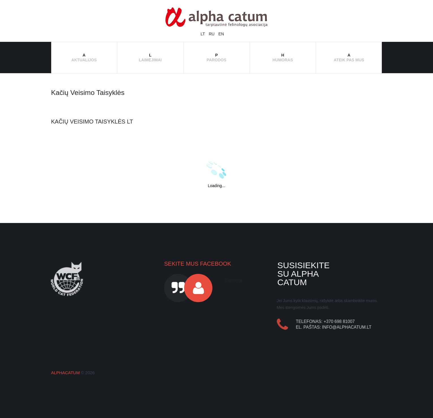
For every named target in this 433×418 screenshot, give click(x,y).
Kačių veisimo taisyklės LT (92, 121)
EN (221, 34)
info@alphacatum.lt (347, 327)
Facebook (233, 280)
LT (203, 34)
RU (212, 34)
